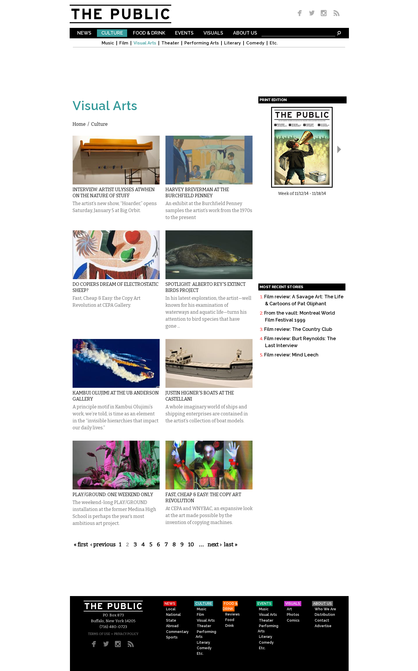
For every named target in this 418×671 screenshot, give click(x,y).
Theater (170, 43)
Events (184, 33)
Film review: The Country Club (298, 329)
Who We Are (325, 609)
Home (79, 124)
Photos (293, 615)
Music (108, 43)
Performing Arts (201, 43)
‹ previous (103, 544)
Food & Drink (149, 33)
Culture (112, 33)
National (173, 615)
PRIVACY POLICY (126, 634)
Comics (293, 620)
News (84, 33)
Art (289, 609)
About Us (245, 33)
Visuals (213, 33)
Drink (229, 626)
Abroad (172, 626)
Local (171, 609)
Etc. (274, 43)
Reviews (232, 614)
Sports (172, 637)
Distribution (325, 615)
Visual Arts (145, 43)
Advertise (323, 626)
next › (214, 544)
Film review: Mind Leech (291, 355)
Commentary (177, 632)
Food (229, 620)
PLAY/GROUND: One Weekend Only (113, 494)
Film (123, 43)
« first (81, 544)
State (171, 620)
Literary (232, 43)
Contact (322, 620)
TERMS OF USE (99, 634)
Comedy (255, 43)
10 (191, 544)
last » (230, 544)
